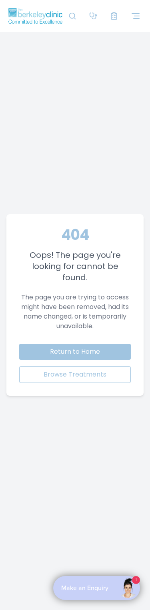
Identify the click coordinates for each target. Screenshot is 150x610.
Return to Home (75, 351)
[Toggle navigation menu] (136, 16)
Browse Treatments (75, 374)
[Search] (72, 16)
